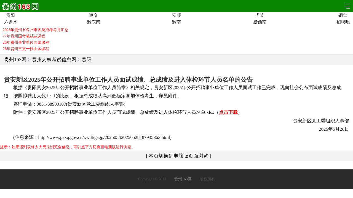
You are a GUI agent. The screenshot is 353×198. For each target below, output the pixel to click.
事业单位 (88, 87)
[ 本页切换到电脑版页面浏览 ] (178, 156)
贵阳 (10, 15)
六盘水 (10, 22)
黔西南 (259, 22)
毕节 (259, 15)
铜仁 (342, 15)
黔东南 (93, 22)
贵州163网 (15, 59)
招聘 (74, 87)
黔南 (176, 22)
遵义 (93, 15)
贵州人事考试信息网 (54, 59)
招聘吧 (342, 22)
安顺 (176, 15)
